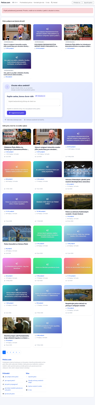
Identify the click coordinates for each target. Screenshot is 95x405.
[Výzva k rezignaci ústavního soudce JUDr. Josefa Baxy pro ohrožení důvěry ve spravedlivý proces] (17, 37)
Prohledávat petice (26, 3)
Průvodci (6, 373)
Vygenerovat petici (16, 113)
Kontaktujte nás (39, 3)
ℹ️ (74, 42)
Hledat (54, 3)
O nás (47, 3)
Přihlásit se (77, 2)
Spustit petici (88, 2)
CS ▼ (15, 2)
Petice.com (5, 2)
